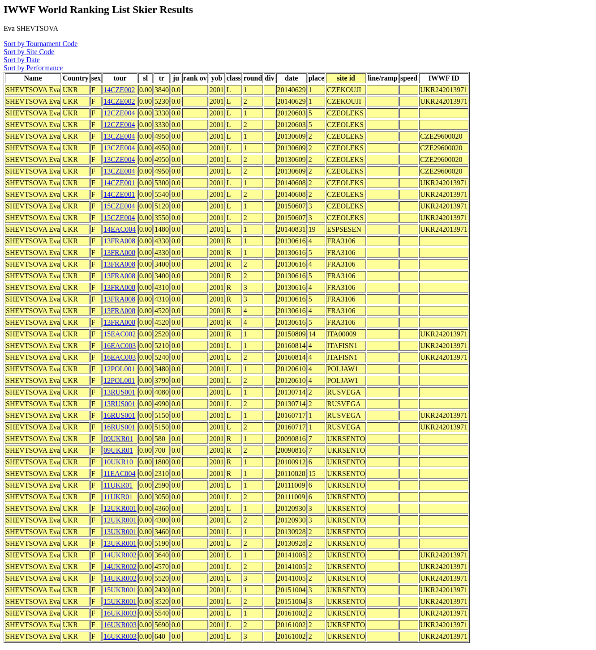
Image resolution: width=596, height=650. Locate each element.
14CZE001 (119, 183)
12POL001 (119, 369)
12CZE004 (119, 113)
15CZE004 (119, 206)
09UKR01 (118, 438)
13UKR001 (120, 531)
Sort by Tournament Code (40, 43)
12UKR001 (120, 508)
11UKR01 (118, 485)
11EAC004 (119, 473)
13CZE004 (119, 136)
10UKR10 (118, 462)
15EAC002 (119, 334)
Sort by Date (22, 60)
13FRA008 (119, 241)
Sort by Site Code (29, 51)
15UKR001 (120, 590)
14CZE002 (119, 89)
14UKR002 (120, 555)
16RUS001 (119, 415)
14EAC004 (119, 229)
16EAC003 (119, 345)
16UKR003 (120, 613)
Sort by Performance (33, 68)
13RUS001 (119, 392)
